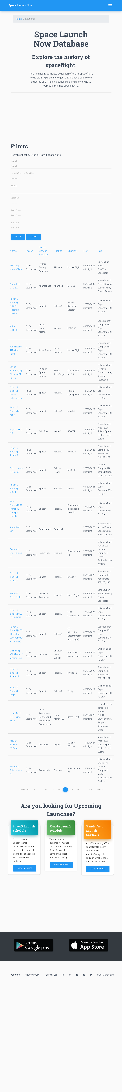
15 (72, 790)
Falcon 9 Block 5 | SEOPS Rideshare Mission (14, 306)
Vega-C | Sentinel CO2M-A (14, 744)
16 (78, 790)
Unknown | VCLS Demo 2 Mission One (16, 654)
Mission (71, 250)
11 (46, 790)
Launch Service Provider (22, 173)
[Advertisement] (47, 116)
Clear (33, 237)
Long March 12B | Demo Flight (15, 717)
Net (85, 250)
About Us (15, 975)
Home (18, 18)
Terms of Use (51, 975)
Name (13, 250)
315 (90, 790)
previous (25, 790)
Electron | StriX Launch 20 (16, 770)
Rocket (58, 250)
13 (59, 790)
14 (65, 790)
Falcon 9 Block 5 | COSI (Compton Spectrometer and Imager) (16, 634)
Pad (100, 250)
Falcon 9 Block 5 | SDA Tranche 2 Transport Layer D (16, 508)
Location (15, 198)
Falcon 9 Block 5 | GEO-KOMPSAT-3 (16, 614)
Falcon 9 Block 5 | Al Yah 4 (15, 411)
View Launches (25, 868)
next (100, 790)
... (40, 790)
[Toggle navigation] (110, 5)
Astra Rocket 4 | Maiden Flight (16, 350)
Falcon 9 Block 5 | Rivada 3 (14, 452)
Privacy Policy (32, 975)
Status (14, 186)
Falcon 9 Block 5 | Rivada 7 (14, 577)
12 (52, 790)
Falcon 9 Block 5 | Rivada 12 (14, 673)
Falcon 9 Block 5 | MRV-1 (14, 488)
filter (18, 237)
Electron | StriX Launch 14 (16, 553)
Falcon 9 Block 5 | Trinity (14, 691)
